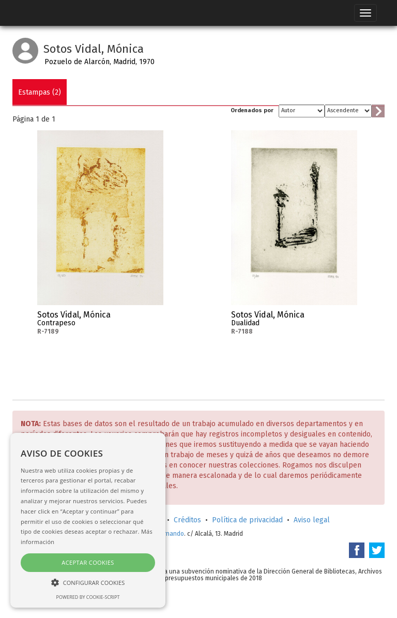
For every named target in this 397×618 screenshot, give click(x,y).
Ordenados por (252, 110)
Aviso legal (312, 520)
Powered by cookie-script (88, 597)
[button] (88, 582)
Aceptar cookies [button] (88, 562)
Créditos (187, 520)
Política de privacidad (247, 520)
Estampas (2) (39, 92)
